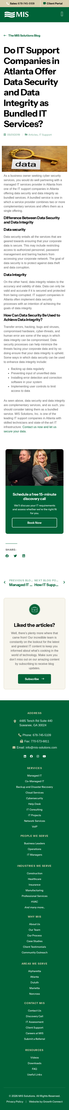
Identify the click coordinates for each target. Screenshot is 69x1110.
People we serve (35, 836)
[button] (7, 556)
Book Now (34, 522)
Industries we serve (34, 865)
